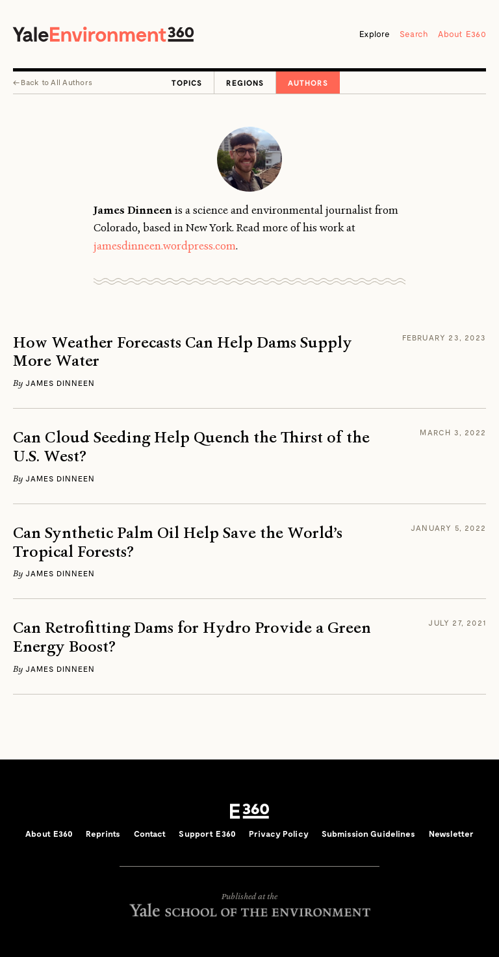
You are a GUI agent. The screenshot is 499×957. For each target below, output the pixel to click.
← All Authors (52, 81)
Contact (150, 833)
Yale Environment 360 (103, 34)
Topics (187, 82)
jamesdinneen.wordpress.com (165, 245)
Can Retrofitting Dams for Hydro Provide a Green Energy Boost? (192, 637)
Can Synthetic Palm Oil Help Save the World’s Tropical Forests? (177, 542)
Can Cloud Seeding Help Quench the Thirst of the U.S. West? (191, 447)
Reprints (103, 833)
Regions (245, 82)
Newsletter (451, 833)
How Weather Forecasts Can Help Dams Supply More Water (182, 352)
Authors (308, 82)
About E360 (462, 34)
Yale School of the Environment (249, 910)
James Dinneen (60, 382)
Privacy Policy (279, 833)
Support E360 (207, 833)
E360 (249, 811)
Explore (374, 34)
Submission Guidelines (369, 833)
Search (414, 34)
